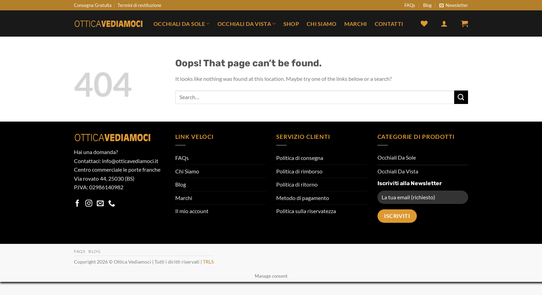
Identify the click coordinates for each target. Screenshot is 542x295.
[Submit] (461, 97)
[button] (453, 5)
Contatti (389, 23)
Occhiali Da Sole (181, 23)
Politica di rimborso (299, 171)
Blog (427, 5)
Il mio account (191, 211)
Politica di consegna (299, 157)
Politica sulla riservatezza (306, 211)
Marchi (355, 23)
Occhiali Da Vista (246, 23)
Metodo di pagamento (302, 197)
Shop (291, 23)
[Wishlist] (424, 23)
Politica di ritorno (297, 184)
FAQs (409, 5)
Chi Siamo (322, 23)
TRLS (208, 262)
